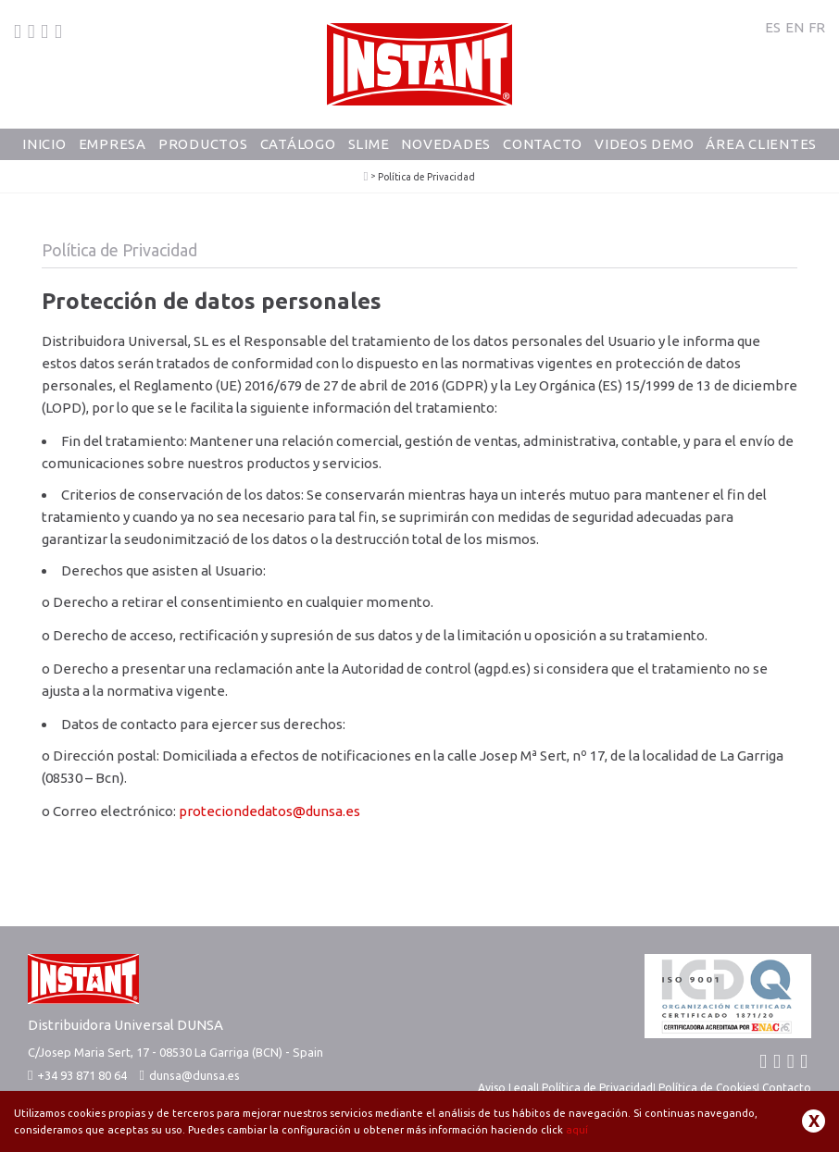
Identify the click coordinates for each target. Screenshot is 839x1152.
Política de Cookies (707, 1088)
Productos (203, 144)
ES (773, 27)
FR (816, 27)
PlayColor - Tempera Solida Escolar (366, 176)
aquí (577, 1129)
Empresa (112, 144)
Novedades (446, 144)
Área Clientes (761, 144)
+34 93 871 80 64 (77, 1075)
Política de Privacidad (597, 1088)
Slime (369, 144)
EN (794, 27)
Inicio (44, 144)
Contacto (542, 144)
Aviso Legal (507, 1088)
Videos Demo (644, 144)
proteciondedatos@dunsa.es (269, 811)
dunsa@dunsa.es (194, 1075)
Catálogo (298, 144)
